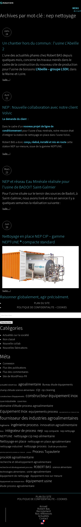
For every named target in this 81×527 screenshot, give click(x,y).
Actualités (43, 516)
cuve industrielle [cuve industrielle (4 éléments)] (8, 401)
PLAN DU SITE (42, 303)
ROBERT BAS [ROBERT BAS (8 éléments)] (42, 467)
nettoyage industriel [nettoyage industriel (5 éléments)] (11, 446)
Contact (43, 518)
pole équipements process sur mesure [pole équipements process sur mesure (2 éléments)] (12, 452)
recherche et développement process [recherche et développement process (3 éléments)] (16, 467)
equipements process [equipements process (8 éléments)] (43, 411)
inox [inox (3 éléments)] (2, 431)
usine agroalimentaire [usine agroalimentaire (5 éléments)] (39, 471)
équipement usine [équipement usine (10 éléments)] (39, 481)
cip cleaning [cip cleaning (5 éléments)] (48, 390)
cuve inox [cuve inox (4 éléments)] (21, 401)
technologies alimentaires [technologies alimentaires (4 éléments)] (12, 471)
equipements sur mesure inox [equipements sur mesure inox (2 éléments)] (69, 412)
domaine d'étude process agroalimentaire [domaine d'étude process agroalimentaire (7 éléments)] (26, 406)
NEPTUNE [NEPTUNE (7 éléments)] (6, 436)
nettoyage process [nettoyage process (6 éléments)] (35, 446)
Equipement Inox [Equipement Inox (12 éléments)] (13, 411)
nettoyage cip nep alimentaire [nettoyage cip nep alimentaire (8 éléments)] (34, 436)
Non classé (9, 339)
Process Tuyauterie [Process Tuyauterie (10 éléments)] (46, 451)
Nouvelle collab (11, 343)
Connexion (8, 363)
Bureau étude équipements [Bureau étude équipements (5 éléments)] (57, 384)
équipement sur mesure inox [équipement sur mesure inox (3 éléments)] (12, 481)
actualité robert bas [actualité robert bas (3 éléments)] (8, 385)
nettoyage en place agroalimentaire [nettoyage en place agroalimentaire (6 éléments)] (49, 441)
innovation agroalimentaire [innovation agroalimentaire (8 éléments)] (58, 425)
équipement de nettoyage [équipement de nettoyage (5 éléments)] (14, 476)
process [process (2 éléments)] (28, 452)
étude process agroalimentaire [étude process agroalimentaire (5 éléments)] (17, 486)
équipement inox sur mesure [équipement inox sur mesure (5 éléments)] (46, 476)
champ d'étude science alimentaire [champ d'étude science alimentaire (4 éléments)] (17, 390)
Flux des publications (14, 367)
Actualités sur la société (16, 335)
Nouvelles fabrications (15, 347)
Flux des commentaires (15, 372)
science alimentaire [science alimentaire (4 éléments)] (62, 467)
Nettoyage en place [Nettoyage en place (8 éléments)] (13, 441)
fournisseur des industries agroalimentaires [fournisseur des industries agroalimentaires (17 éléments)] (39, 418)
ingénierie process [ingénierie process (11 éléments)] (25, 424)
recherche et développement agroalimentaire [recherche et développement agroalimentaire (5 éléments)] (25, 462)
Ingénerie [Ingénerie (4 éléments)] (4, 425)
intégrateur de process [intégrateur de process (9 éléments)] (20, 430)
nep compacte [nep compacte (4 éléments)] (51, 430)
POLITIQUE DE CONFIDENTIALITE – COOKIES (42, 307)
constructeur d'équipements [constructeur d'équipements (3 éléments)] (12, 396)
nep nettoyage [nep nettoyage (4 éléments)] (67, 430)
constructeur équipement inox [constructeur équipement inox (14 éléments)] (52, 395)
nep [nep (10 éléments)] (40, 430)
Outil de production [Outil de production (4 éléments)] (57, 446)
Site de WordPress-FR (15, 376)
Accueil (77, 11)
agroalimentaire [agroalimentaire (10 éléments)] (29, 384)
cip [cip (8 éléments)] (38, 390)
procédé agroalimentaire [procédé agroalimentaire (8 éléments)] (17, 457)
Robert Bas (43, 509)
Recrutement (43, 511)
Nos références (43, 514)
